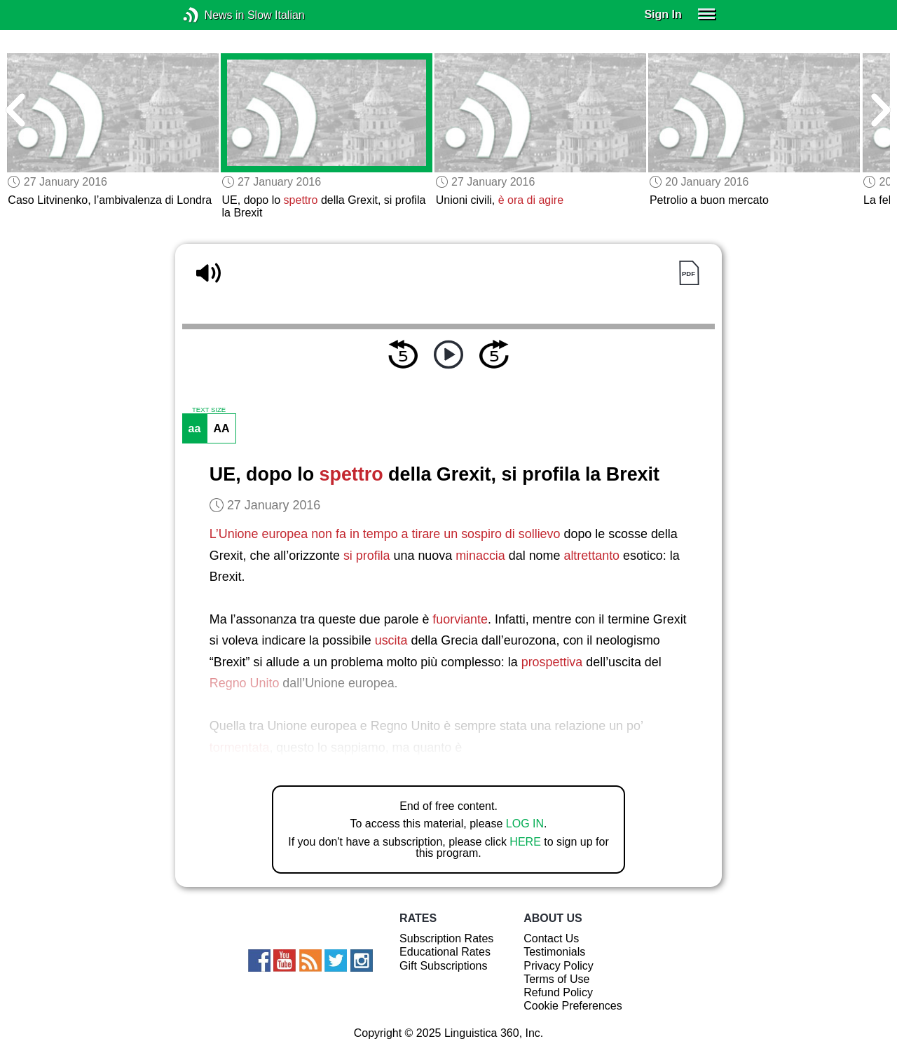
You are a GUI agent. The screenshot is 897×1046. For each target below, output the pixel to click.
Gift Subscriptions (443, 966)
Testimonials (554, 952)
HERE (524, 842)
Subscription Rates (446, 938)
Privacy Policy (558, 966)
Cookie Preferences (572, 1006)
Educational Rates (445, 952)
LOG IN (525, 824)
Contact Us (551, 938)
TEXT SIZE (209, 409)
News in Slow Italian (212, 15)
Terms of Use (556, 979)
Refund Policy (558, 992)
